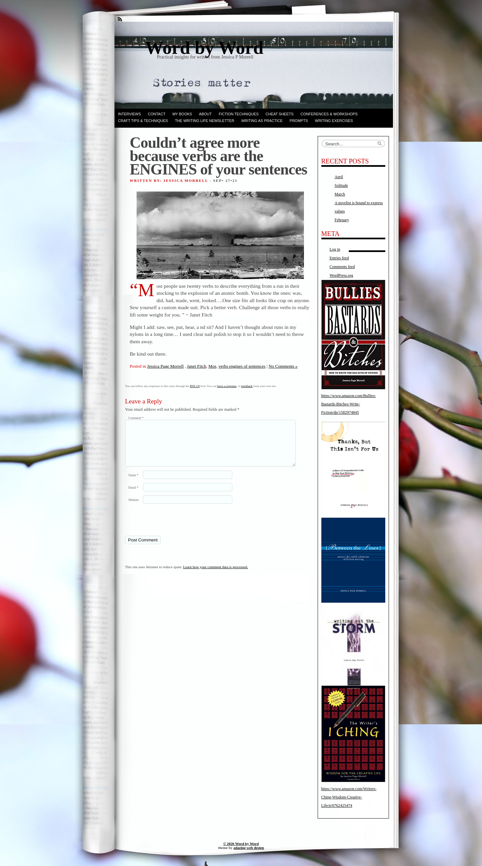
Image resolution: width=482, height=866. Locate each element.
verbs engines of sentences (242, 366)
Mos (212, 366)
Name (134, 483)
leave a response (227, 386)
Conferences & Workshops (329, 114)
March (340, 194)
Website (134, 508)
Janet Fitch (197, 366)
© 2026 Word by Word (241, 844)
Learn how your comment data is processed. (215, 575)
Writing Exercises (334, 121)
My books (182, 114)
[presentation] (171, 527)
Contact (156, 114)
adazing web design (248, 848)
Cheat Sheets (280, 114)
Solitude (341, 185)
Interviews (129, 114)
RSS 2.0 (195, 386)
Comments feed (342, 266)
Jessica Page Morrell (165, 366)
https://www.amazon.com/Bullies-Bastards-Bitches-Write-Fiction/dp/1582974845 (348, 404)
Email (134, 495)
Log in (335, 249)
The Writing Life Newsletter (204, 121)
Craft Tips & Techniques (143, 121)
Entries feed (339, 258)
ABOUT (205, 114)
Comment (136, 418)
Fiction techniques (239, 114)
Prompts (299, 121)
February (342, 220)
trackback (246, 386)
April (339, 176)
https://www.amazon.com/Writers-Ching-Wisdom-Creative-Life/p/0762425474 (349, 797)
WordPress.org (341, 275)
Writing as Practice (262, 121)
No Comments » (282, 366)
